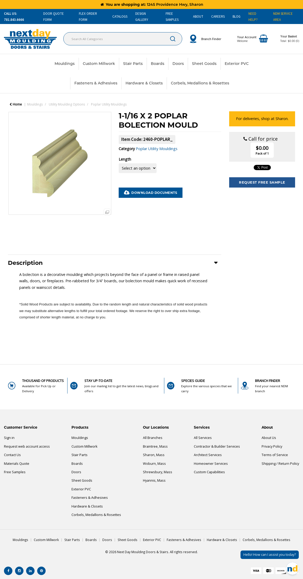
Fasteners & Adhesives (95, 83)
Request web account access (27, 446)
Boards (157, 63)
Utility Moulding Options (67, 104)
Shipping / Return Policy (280, 463)
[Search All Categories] (122, 38)
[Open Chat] (292, 568)
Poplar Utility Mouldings (109, 104)
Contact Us (12, 455)
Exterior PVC (237, 63)
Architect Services (208, 455)
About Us (269, 438)
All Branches (152, 438)
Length (125, 159)
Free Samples (15, 472)
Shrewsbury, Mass (157, 472)
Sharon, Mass (154, 455)
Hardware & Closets (144, 83)
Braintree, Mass (155, 446)
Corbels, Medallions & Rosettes (200, 83)
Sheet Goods (204, 63)
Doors (178, 63)
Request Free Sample (262, 182)
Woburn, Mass (154, 463)
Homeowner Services (211, 463)
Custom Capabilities (209, 472)
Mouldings (65, 63)
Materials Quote (16, 463)
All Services (203, 438)
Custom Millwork (99, 63)
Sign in (9, 438)
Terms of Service (275, 455)
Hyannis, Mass (154, 480)
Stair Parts (133, 63)
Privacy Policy (272, 446)
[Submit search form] (173, 39)
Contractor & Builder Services (217, 446)
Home (15, 104)
